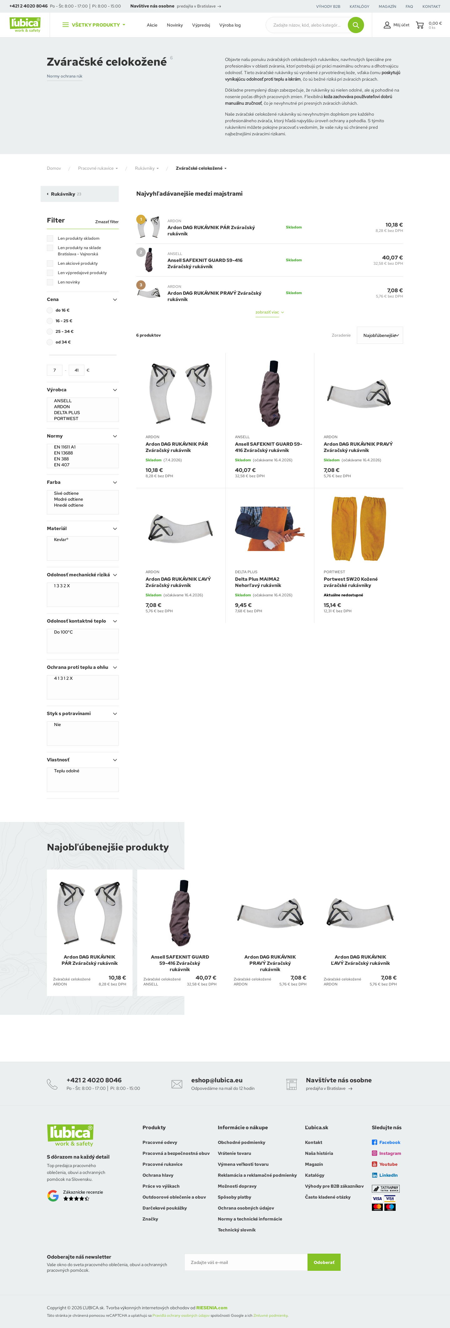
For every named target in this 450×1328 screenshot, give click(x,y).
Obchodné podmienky (241, 1142)
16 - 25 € (64, 320)
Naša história (319, 1153)
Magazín (314, 1164)
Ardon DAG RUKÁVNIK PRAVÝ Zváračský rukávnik (215, 296)
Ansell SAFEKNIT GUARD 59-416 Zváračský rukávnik (205, 263)
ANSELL (82, 401)
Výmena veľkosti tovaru (243, 1164)
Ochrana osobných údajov (246, 1208)
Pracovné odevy (159, 1142)
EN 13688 (82, 453)
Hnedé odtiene (82, 505)
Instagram (386, 1153)
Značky (150, 1219)
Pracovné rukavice (162, 1164)
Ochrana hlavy (157, 1175)
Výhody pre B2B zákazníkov (334, 1186)
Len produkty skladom (78, 238)
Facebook (386, 1142)
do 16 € (63, 310)
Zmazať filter (107, 221)
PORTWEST (82, 419)
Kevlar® (82, 540)
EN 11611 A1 (82, 447)
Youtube (385, 1164)
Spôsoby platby (234, 1197)
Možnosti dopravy (237, 1186)
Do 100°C (82, 632)
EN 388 (82, 459)
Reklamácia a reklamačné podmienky (257, 1175)
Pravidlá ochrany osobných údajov (181, 1315)
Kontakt (313, 1142)
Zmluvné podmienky (270, 1315)
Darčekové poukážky (164, 1208)
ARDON (82, 407)
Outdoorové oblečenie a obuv (174, 1197)
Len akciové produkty (78, 263)
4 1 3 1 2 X (82, 678)
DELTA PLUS (82, 413)
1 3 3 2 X (82, 586)
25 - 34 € (65, 331)
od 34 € (63, 342)
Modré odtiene (82, 499)
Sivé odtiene (82, 493)
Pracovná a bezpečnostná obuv (176, 1153)
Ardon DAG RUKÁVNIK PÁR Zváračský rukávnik (211, 230)
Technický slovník (237, 1230)
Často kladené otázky (328, 1197)
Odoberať (324, 1262)
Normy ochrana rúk (64, 76)
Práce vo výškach (161, 1186)
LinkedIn (385, 1175)
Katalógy (314, 1175)
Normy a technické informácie (250, 1219)
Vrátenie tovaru (234, 1153)
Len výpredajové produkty (82, 272)
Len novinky (69, 282)
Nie (82, 725)
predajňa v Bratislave (199, 6)
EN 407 (82, 465)
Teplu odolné (82, 771)
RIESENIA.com (212, 1307)
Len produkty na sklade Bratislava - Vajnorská (79, 251)
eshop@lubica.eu (216, 1080)
